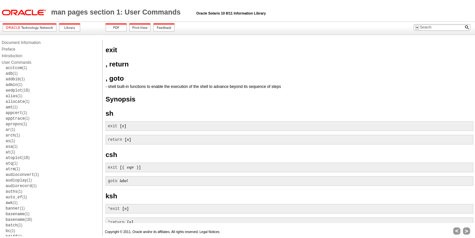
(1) (16, 67)
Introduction (12, 56)
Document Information (21, 42)
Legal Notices (210, 232)
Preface (8, 49)
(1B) (18, 90)
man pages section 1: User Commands (116, 12)
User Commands (16, 62)
